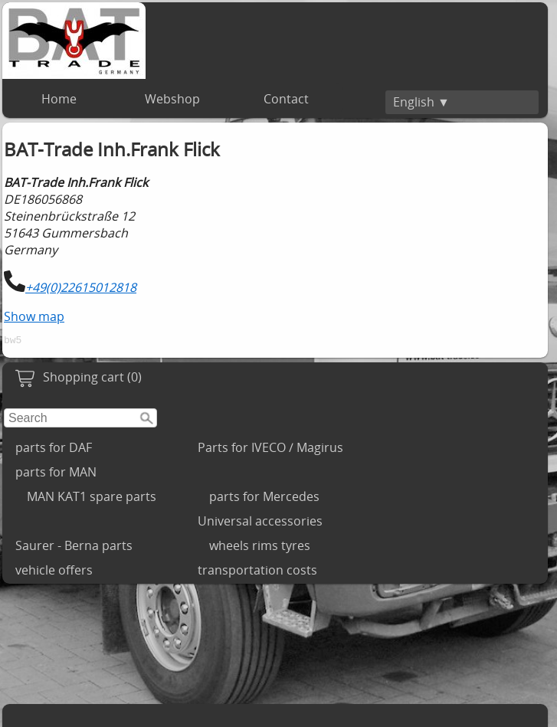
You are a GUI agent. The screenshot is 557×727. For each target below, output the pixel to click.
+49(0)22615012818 (80, 287)
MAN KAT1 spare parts (91, 498)
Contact (286, 98)
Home (59, 98)
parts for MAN (56, 474)
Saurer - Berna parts (74, 547)
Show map (34, 316)
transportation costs (257, 572)
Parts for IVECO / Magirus (270, 449)
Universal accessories (260, 523)
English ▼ (421, 101)
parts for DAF (53, 449)
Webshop (172, 98)
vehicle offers (54, 572)
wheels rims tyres (259, 547)
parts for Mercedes (264, 498)
